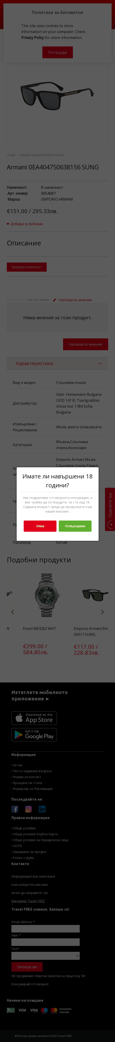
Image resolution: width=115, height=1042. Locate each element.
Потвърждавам (75, 526)
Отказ (40, 526)
